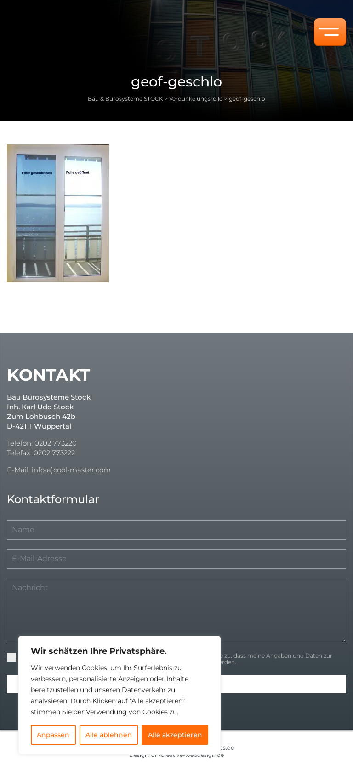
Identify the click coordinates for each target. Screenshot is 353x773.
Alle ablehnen (108, 735)
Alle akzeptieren (175, 735)
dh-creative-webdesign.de (187, 754)
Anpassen (53, 735)
